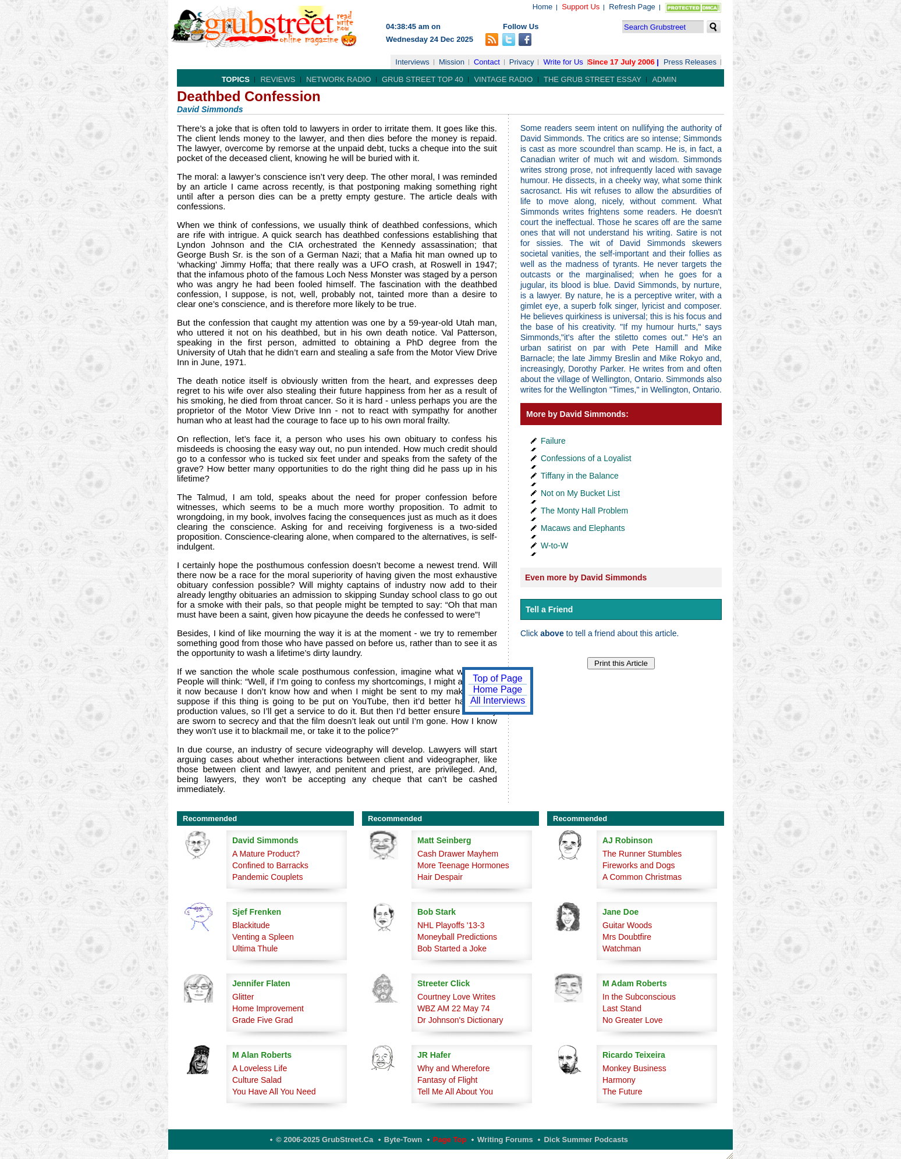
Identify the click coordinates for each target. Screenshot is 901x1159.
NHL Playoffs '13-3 (451, 925)
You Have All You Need (274, 1091)
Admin (664, 79)
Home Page (498, 689)
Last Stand (621, 1008)
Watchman (621, 948)
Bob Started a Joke (452, 948)
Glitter (243, 996)
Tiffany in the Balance (580, 475)
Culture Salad (257, 1080)
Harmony (619, 1080)
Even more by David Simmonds (586, 577)
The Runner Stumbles (642, 853)
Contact (487, 62)
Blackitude (251, 925)
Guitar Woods (627, 925)
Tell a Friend (549, 609)
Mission (451, 62)
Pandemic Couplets (267, 877)
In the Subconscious (639, 996)
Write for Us (563, 62)
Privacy (521, 62)
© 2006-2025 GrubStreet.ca (324, 1139)
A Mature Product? (266, 853)
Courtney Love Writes (456, 996)
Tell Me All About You (455, 1091)
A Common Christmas (642, 877)
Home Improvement (268, 1008)
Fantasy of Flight (447, 1080)
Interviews (412, 62)
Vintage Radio (503, 79)
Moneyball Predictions (457, 937)
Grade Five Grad (262, 1020)
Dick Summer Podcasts (586, 1139)
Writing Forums (505, 1139)
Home (543, 6)
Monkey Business (634, 1068)
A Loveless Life (259, 1068)
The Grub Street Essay (592, 79)
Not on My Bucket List (580, 493)
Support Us (581, 6)
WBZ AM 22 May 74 (453, 1008)
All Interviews (497, 700)
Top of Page (497, 678)
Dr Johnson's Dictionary (460, 1020)
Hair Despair (440, 877)
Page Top (450, 1139)
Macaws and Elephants (583, 528)
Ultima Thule (255, 948)
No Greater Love (632, 1020)
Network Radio (338, 79)
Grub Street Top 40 (422, 79)
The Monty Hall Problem (584, 510)
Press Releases (690, 62)
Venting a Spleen (263, 937)
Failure (553, 440)
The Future (622, 1091)
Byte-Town (403, 1139)
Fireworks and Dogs (638, 865)
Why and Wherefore (453, 1068)
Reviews (277, 79)
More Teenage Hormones (463, 865)
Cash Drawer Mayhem (457, 853)
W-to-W (554, 545)
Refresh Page (632, 6)
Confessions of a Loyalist (586, 458)
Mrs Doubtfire (626, 937)
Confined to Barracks (270, 865)
